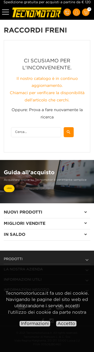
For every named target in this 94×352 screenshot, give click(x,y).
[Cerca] (36, 132)
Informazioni (35, 324)
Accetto (66, 324)
